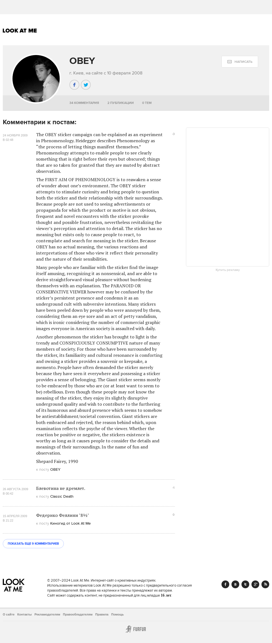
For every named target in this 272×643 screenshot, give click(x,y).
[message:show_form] (239, 62)
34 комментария (84, 103)
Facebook (225, 584)
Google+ (255, 584)
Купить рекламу (228, 270)
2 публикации (120, 103)
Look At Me (20, 30)
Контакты (24, 614)
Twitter (245, 584)
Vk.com (235, 584)
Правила (101, 614)
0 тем (147, 103)
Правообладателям (78, 614)
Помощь (117, 614)
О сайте (8, 614)
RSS (265, 584)
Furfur (136, 629)
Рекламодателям (47, 614)
